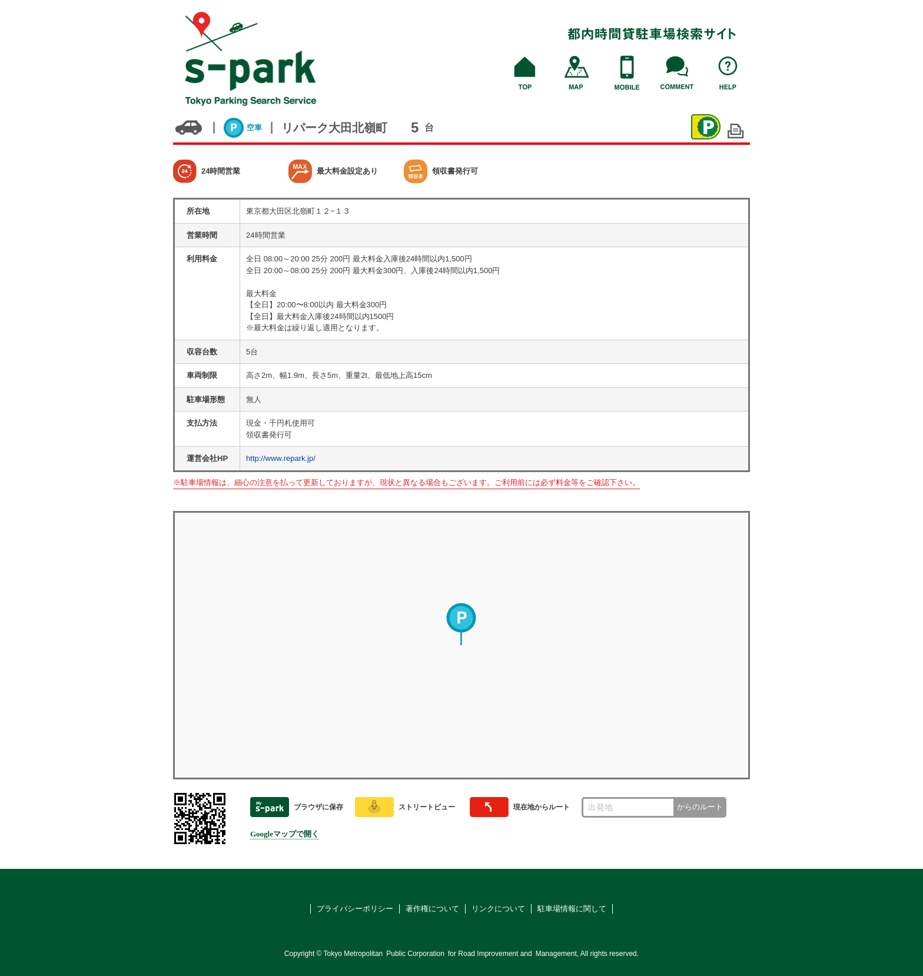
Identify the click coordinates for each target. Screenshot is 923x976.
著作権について (432, 908)
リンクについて (498, 908)
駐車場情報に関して (571, 908)
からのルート (700, 806)
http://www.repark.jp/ (281, 458)
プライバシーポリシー (355, 908)
